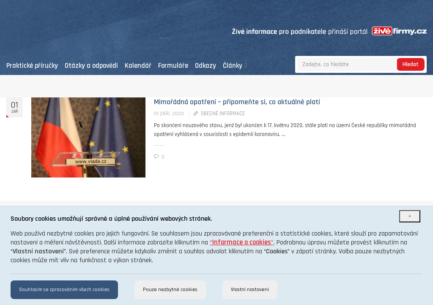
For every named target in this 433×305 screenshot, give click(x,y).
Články (235, 65)
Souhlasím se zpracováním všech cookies (64, 289)
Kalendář (138, 65)
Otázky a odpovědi (91, 65)
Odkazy (205, 65)
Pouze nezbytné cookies (170, 289)
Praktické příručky (32, 65)
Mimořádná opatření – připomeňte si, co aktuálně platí (237, 102)
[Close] (409, 216)
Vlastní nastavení (250, 289)
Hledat (411, 64)
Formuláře (173, 65)
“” (242, 242)
